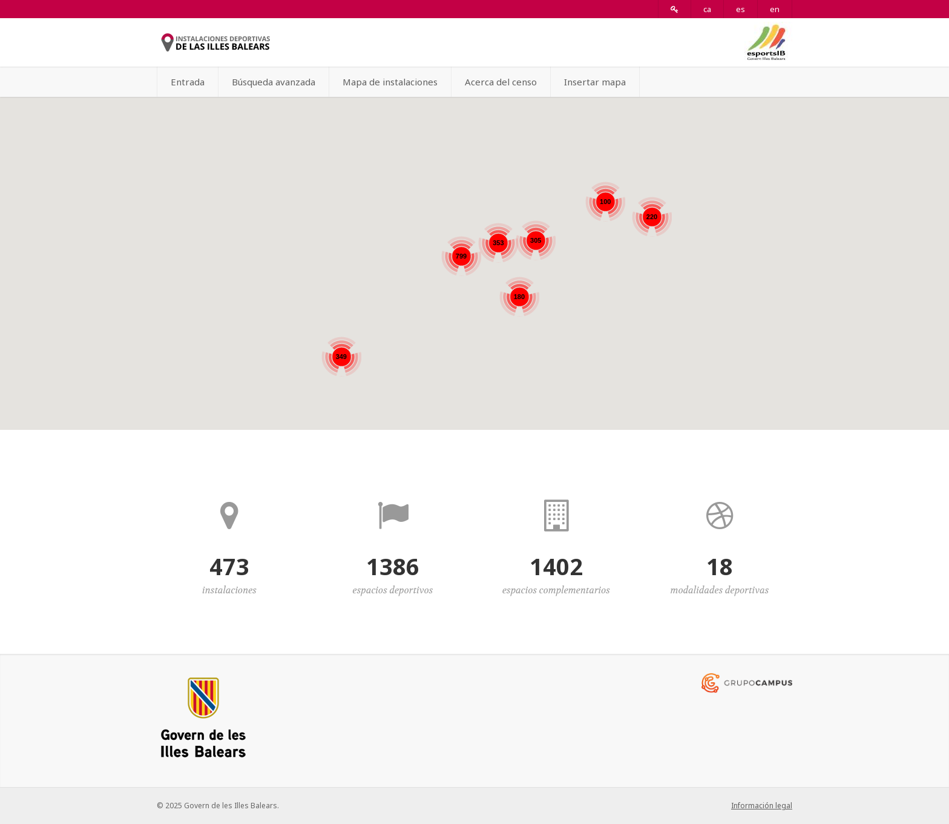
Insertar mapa (595, 82)
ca (707, 9)
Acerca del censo (501, 82)
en (775, 9)
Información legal (761, 805)
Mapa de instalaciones (390, 82)
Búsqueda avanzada (273, 82)
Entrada (188, 82)
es (740, 9)
